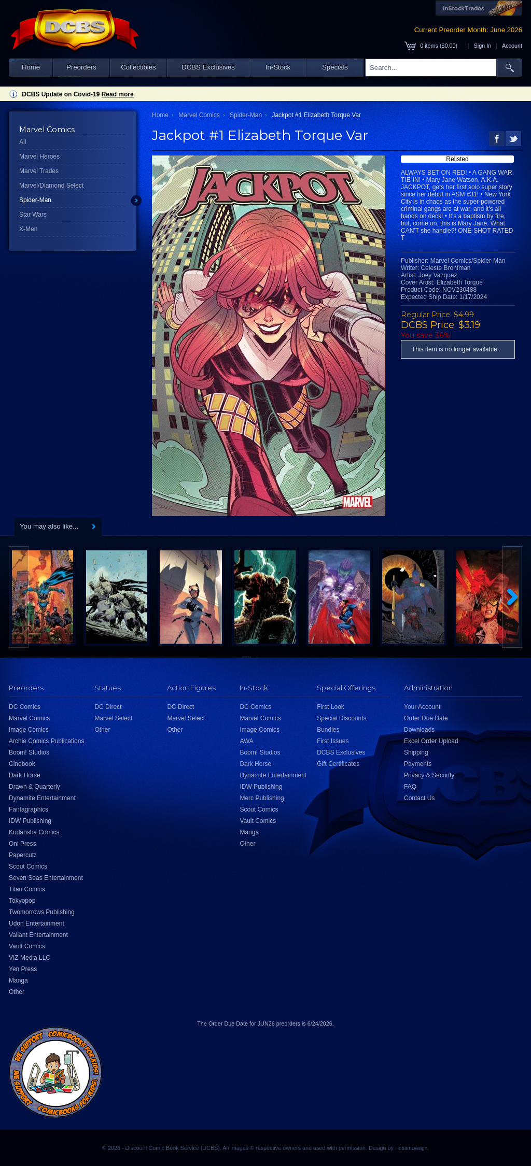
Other (16, 992)
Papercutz (23, 855)
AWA (246, 741)
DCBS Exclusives (208, 67)
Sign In (483, 45)
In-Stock (278, 67)
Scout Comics (28, 866)
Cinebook (22, 763)
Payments (417, 763)
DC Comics (24, 706)
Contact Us (419, 798)
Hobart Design (411, 1148)
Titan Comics (27, 889)
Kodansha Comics (34, 832)
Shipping (416, 752)
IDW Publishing (30, 820)
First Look (330, 706)
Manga (18, 980)
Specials (335, 67)
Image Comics (29, 729)
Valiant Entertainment (38, 935)
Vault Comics (27, 946)
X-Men (28, 229)
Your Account (422, 706)
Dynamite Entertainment (42, 798)
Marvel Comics (198, 115)
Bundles (328, 729)
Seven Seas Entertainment (46, 877)
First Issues (332, 741)
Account (512, 45)
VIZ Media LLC (29, 957)
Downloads (419, 729)
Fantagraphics (28, 809)
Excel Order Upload (431, 741)
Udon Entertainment (36, 923)
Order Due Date (426, 718)
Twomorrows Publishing (42, 912)
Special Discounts (341, 718)
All (22, 142)
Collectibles (138, 67)
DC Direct (107, 706)
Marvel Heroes (39, 156)
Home (31, 67)
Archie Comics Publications (46, 741)
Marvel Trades (39, 171)
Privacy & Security (429, 775)
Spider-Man (35, 200)
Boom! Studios (29, 752)
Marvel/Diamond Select (51, 185)
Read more (118, 94)
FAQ (410, 786)
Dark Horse (24, 775)
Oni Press (22, 843)
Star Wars (33, 214)
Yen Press (23, 969)
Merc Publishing (262, 798)
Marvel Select (113, 718)
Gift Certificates (338, 763)
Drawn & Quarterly (34, 786)
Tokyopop (22, 900)
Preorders (81, 67)
